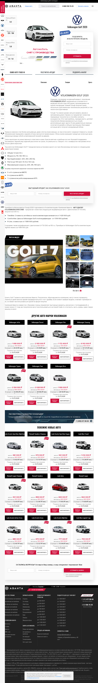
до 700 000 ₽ (41, 607)
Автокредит (26, 635)
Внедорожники (27, 611)
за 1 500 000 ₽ (61, 611)
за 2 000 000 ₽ (61, 613)
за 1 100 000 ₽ (61, 600)
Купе (24, 613)
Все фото (77, 290)
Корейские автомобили (11, 608)
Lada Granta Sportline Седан (60, 433)
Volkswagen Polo (60, 321)
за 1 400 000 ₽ (61, 608)
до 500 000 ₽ (41, 602)
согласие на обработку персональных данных (74, 574)
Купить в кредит (9, 356)
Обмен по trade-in (42, 635)
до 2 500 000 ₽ (41, 624)
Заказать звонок (83, 6)
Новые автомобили (28, 628)
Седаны (25, 597)
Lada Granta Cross (37, 517)
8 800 (87, 603)
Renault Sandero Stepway (37, 433)
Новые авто (31, 6)
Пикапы (25, 616)
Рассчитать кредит (77, 193)
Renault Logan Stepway (14, 475)
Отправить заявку (77, 569)
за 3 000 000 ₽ (61, 619)
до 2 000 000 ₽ (41, 621)
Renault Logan (83, 475)
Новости (6, 628)
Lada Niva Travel (83, 433)
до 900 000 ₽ (41, 613)
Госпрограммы (27, 638)
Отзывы (6, 625)
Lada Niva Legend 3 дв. (83, 517)
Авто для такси (27, 641)
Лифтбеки (26, 603)
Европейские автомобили (11, 600)
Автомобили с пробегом (27, 631)
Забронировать (20, 356)
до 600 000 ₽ (41, 605)
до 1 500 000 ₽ (41, 618)
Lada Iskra (60, 475)
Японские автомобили (10, 605)
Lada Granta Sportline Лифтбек (14, 433)
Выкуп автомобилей (43, 632)
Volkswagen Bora (60, 365)
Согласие (77, 198)
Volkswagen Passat (37, 321)
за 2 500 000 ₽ (61, 616)
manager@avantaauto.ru (64, 633)
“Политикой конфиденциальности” (68, 667)
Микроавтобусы (27, 619)
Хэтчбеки (25, 600)
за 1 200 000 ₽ (61, 603)
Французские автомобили (11, 613)
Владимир (40, 585)
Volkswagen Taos (37, 365)
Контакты (7, 622)
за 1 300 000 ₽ (61, 605)
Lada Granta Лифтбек (60, 517)
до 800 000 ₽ (41, 610)
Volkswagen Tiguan (15, 365)
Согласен (67, 676)
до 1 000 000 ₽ (41, 615)
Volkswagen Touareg (83, 321)
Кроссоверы (26, 608)
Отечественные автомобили (12, 597)
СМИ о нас (7, 630)
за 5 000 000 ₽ (61, 622)
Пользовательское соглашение (9, 634)
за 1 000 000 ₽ (61, 597)
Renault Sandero (37, 475)
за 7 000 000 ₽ (61, 624)
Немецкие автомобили (10, 611)
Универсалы (26, 605)
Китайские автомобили (11, 603)
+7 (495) (87, 598)
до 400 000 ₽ (41, 599)
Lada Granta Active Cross (14, 517)
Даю (74, 574)
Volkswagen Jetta (14, 321)
